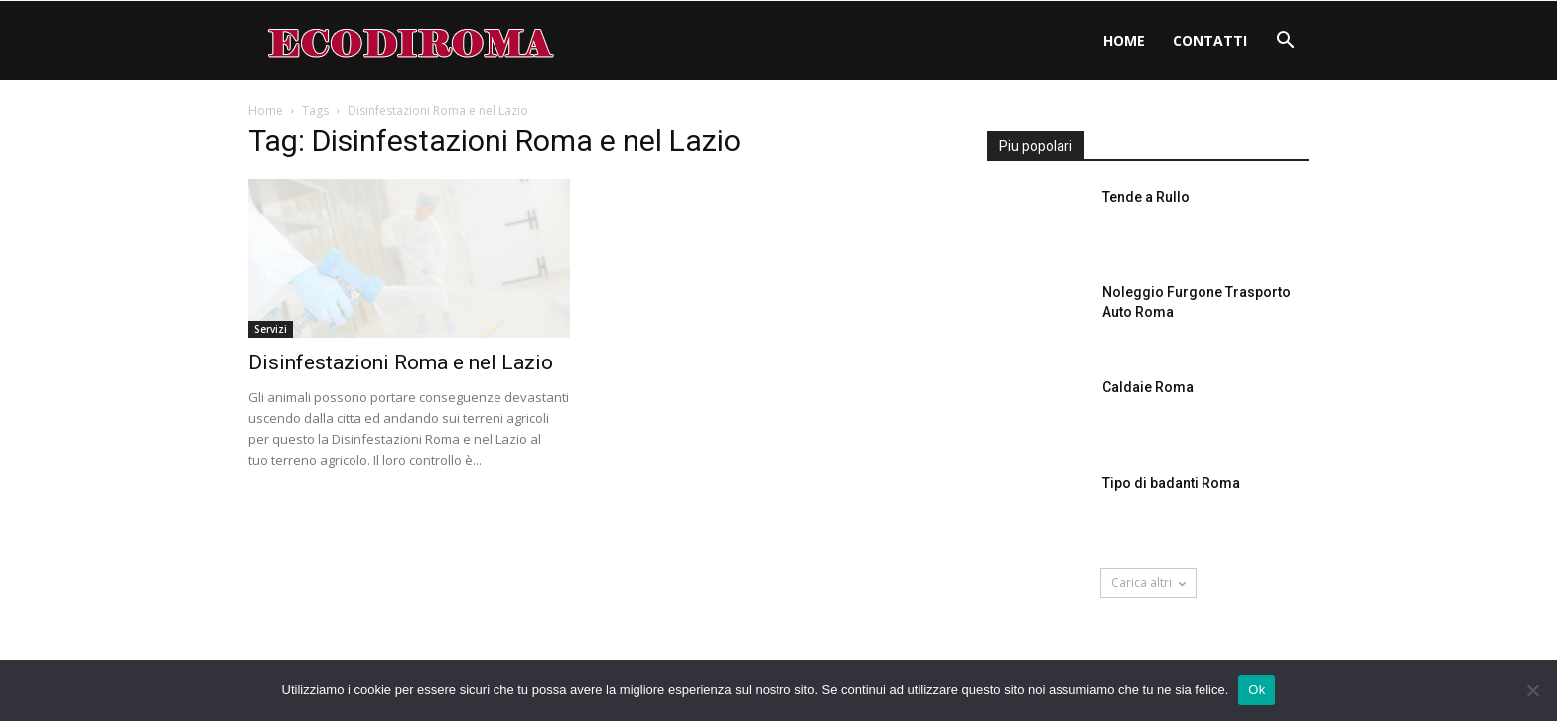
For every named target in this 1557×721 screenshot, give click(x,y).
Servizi (270, 329)
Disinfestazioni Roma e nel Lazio (400, 362)
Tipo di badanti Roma (1171, 483)
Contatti (1210, 40)
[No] (1532, 690)
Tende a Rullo (1146, 197)
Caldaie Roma (1148, 387)
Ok (1256, 689)
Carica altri (1148, 582)
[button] (1285, 42)
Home (1124, 40)
